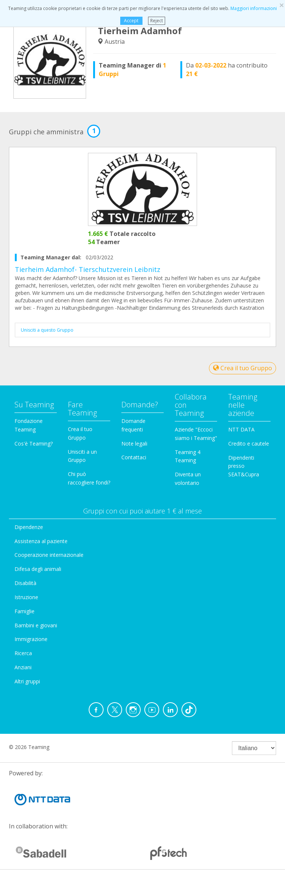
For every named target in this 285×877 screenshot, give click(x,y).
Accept (131, 20)
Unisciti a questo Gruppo (47, 330)
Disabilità (25, 583)
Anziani (23, 667)
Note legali (134, 443)
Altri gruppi (27, 681)
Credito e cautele (248, 443)
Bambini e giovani (35, 625)
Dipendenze (28, 527)
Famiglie (24, 611)
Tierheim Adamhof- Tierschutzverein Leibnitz (87, 269)
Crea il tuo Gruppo (242, 368)
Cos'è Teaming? (33, 443)
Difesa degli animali (37, 568)
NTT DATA (241, 429)
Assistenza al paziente (41, 541)
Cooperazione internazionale (48, 554)
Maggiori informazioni (253, 8)
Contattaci (133, 457)
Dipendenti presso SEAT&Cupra (243, 466)
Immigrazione (31, 639)
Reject (156, 20)
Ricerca (23, 653)
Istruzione (26, 597)
